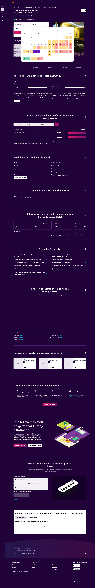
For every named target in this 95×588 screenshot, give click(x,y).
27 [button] (24, 51)
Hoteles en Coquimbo (67, 528)
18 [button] (41, 44)
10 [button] (38, 41)
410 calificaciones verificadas (29, 19)
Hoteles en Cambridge (67, 524)
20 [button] (24, 48)
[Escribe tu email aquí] (32, 488)
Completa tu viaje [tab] (32, 517)
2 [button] (70, 37)
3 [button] (38, 37)
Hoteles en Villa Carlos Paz (45, 530)
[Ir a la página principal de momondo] (9, 2)
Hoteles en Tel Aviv (43, 524)
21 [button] (28, 48)
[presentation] (47, 521)
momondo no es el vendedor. (50, 548)
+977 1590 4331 (17, 17)
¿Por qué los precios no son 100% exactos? (50, 553)
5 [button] (56, 41)
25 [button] (41, 48)
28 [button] (28, 51)
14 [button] (28, 44)
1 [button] (31, 37)
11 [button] (41, 41)
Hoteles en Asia (25, 7)
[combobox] (32, 480)
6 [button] (24, 41)
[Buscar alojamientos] (2, 9)
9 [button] (70, 41)
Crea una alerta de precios (75, 395)
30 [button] (35, 51)
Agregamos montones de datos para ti (50, 551)
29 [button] (31, 51)
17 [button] (38, 44)
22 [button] (31, 48)
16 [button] (34, 44)
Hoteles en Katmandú (42, 7)
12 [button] (45, 41)
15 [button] (31, 44)
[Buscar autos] (2, 12)
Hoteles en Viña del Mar (67, 526)
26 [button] (45, 48)
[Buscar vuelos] (2, 6)
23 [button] (34, 48)
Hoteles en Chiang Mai (21, 526)
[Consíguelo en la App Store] (76, 569)
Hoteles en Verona (43, 528)
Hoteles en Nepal (32, 7)
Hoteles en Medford (20, 528)
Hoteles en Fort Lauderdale (22, 524)
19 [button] (45, 44)
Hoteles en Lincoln (43, 526)
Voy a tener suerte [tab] (20, 517)
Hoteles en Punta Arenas (21, 530)
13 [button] (24, 44)
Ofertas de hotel (17, 7)
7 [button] (63, 41)
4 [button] (41, 37)
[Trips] (2, 16)
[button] (2, 2)
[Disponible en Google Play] (76, 565)
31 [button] (38, 51)
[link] (50, 404)
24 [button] (38, 48)
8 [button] (31, 41)
